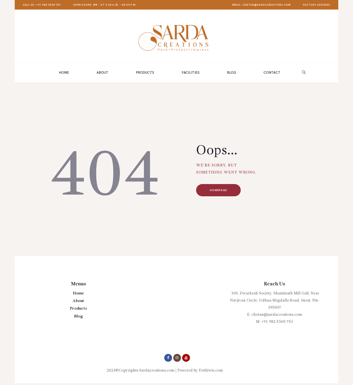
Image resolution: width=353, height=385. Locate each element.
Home (78, 293)
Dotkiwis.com (211, 371)
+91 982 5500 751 (277, 322)
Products (78, 309)
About (78, 301)
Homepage (218, 190)
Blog (78, 316)
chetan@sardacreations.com (277, 315)
